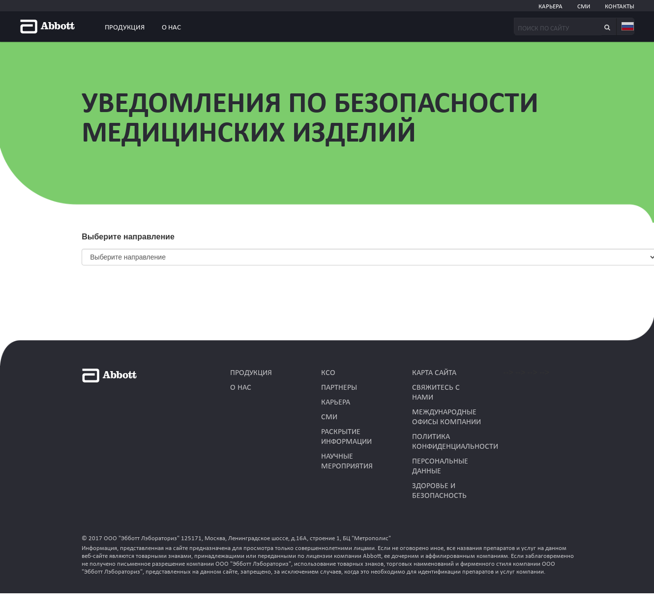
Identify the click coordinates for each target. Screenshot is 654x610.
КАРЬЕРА (550, 6)
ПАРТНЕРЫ (339, 388)
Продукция (125, 27)
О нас (171, 27)
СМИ (583, 6)
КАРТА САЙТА (434, 373)
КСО (328, 373)
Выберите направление (128, 236)
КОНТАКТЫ (619, 6)
